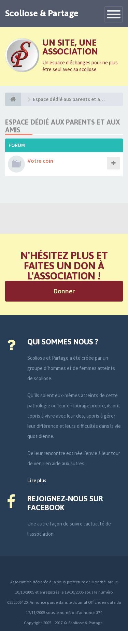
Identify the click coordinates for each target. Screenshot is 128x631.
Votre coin (40, 160)
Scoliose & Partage (42, 13)
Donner (64, 291)
